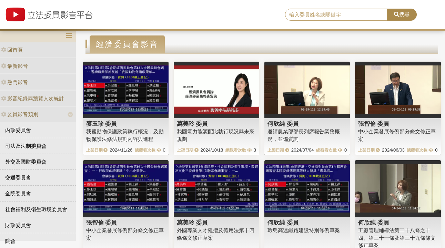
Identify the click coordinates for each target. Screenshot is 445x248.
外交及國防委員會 (26, 162)
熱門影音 (14, 82)
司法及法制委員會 (26, 146)
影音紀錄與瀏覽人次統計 (32, 98)
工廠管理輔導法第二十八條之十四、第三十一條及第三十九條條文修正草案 (397, 237)
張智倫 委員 (373, 124)
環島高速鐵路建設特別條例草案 (303, 230)
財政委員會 (18, 225)
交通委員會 (18, 177)
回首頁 (12, 50)
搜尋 (401, 14)
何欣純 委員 (283, 124)
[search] (336, 15)
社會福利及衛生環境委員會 (36, 209)
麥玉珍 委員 (101, 124)
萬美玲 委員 (192, 124)
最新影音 (14, 66)
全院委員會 (18, 193)
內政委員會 (18, 130)
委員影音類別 (19, 114)
